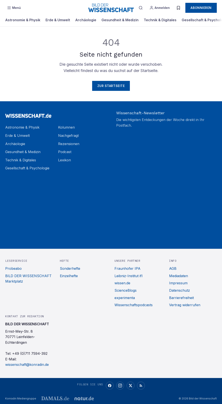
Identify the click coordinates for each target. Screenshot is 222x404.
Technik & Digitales (160, 20)
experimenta (124, 298)
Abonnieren (201, 8)
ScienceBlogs (125, 290)
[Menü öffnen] (14, 8)
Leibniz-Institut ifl (128, 276)
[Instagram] (120, 385)
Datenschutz (179, 290)
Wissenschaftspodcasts (133, 305)
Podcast (64, 152)
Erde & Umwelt (58, 20)
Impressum (178, 283)
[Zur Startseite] (55, 114)
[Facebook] (110, 385)
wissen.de (122, 283)
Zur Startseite (111, 86)
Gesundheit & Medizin (120, 20)
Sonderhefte (70, 268)
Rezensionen (68, 144)
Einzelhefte (69, 276)
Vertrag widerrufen (184, 305)
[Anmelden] (159, 8)
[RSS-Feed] (141, 385)
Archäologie (85, 20)
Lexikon (64, 160)
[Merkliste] (178, 8)
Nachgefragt (68, 135)
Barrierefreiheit (181, 298)
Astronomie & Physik (22, 20)
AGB (172, 268)
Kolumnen (66, 127)
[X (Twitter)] (130, 385)
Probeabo (13, 268)
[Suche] (140, 8)
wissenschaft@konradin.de (27, 364)
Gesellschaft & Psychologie (27, 168)
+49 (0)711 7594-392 (29, 353)
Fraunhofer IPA (127, 268)
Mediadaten (178, 276)
